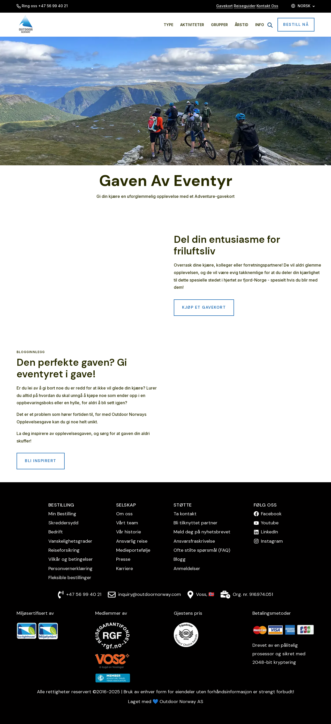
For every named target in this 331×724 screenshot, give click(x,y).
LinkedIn (269, 532)
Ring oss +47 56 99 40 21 (42, 6)
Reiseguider (244, 6)
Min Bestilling (62, 514)
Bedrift (55, 532)
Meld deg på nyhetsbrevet (202, 532)
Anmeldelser (187, 568)
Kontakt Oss (267, 6)
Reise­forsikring (64, 550)
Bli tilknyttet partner (195, 523)
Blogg (180, 559)
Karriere (124, 568)
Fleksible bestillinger (69, 577)
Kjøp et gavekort (204, 307)
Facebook (271, 514)
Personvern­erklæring (70, 568)
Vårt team (127, 523)
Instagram (272, 541)
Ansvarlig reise (131, 541)
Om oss (124, 514)
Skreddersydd (63, 523)
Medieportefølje (133, 550)
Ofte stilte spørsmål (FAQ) (202, 550)
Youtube (270, 523)
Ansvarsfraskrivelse (194, 541)
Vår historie (128, 532)
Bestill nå (296, 24)
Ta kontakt (185, 514)
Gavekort (224, 6)
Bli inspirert (40, 460)
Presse (123, 559)
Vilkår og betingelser (70, 559)
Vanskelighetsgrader (70, 541)
